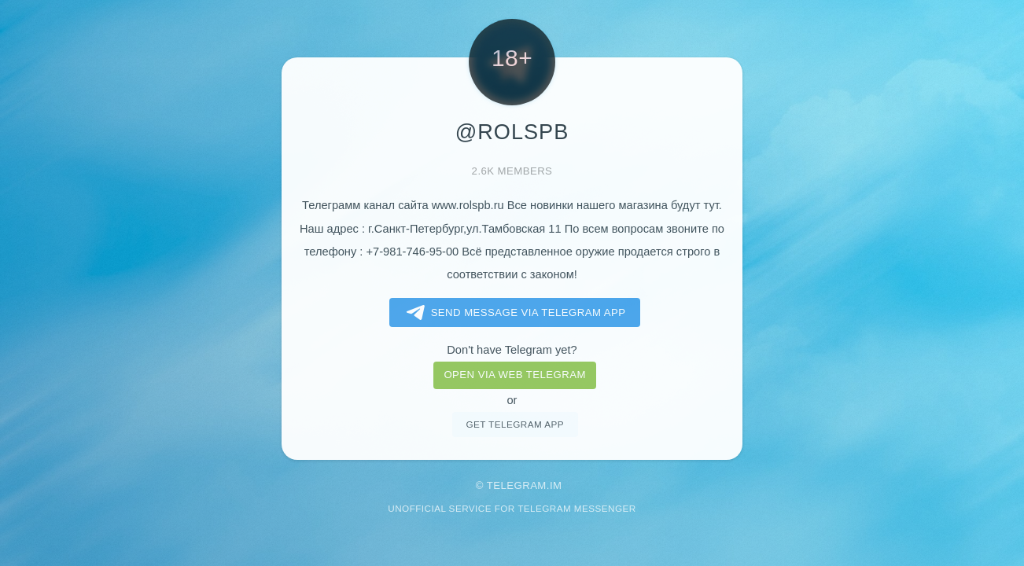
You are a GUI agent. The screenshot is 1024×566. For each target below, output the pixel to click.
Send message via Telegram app (513, 313)
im (556, 485)
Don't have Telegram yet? (511, 350)
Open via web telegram (514, 374)
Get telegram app (514, 424)
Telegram (517, 485)
